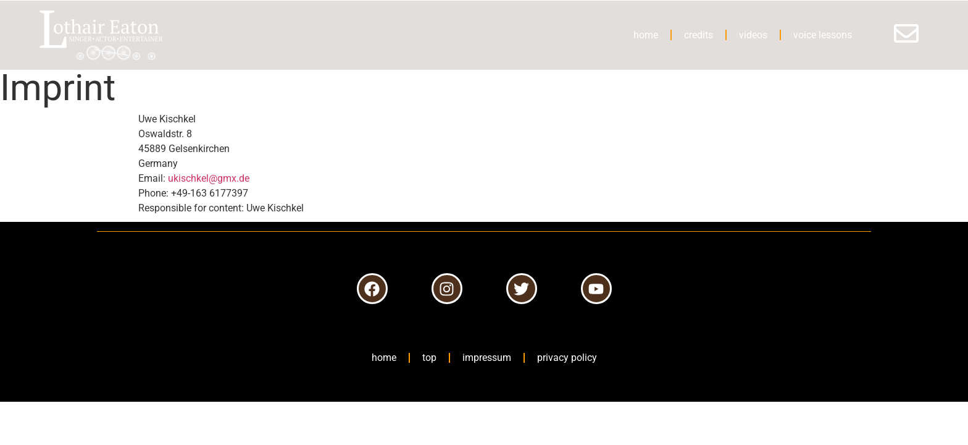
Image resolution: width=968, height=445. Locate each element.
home (645, 35)
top (429, 357)
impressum (486, 357)
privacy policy (567, 357)
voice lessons (822, 35)
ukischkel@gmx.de (208, 178)
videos (753, 35)
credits (698, 35)
